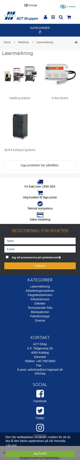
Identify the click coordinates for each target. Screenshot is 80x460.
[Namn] (40, 240)
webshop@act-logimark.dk (45, 369)
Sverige (30, 5)
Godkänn (40, 265)
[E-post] (40, 249)
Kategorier (40, 30)
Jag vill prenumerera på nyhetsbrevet (38, 256)
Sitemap (40, 373)
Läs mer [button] (11, 445)
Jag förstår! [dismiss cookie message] (40, 453)
